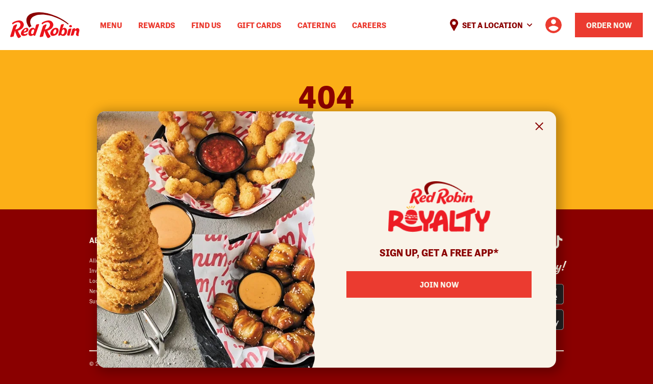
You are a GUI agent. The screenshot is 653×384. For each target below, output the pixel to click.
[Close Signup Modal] (539, 128)
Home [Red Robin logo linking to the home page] (45, 25)
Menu (111, 25)
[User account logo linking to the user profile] (553, 25)
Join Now (439, 284)
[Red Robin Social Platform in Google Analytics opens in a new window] (556, 242)
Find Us (206, 25)
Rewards (156, 25)
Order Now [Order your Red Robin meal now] (609, 25)
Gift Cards (259, 25)
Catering (316, 25)
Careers (369, 25)
